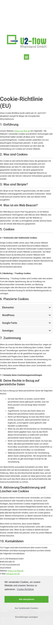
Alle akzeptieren (26, 599)
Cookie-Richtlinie (25, 589)
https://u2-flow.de (22, 131)
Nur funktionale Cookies (26, 608)
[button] (26, 57)
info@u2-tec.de (13, 574)
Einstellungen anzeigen (26, 617)
